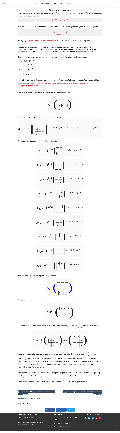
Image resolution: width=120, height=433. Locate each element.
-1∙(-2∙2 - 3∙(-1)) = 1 (76, 250)
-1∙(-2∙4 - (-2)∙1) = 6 (76, 222)
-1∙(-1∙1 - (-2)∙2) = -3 (75, 164)
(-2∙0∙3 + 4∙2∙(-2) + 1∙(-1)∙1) (87, 128)
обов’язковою (30, 364)
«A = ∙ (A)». (81, 325)
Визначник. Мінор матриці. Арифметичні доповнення (36, 393)
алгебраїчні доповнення (28, 86)
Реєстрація (115, 2)
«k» (66, 57)
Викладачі (67, 3)
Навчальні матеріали (53, 3)
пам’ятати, (22, 83)
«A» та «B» (43, 57)
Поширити (49, 411)
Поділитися (61, 411)
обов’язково (85, 80)
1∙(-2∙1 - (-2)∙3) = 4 (75, 207)
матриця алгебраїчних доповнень (41, 41)
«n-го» (33, 13)
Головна (39, 3)
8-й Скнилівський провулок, (70, 419)
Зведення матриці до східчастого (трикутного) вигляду (82, 393)
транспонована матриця (45, 83)
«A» (28, 13)
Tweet (72, 411)
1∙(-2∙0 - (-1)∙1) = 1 (75, 265)
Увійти (114, 5)
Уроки (3, 4)
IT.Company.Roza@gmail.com (65, 431)
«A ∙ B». (88, 382)
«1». (71, 354)
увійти (27, 399)
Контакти (77, 3)
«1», (29, 361)
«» (88, 354)
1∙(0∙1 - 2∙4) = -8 (74, 150)
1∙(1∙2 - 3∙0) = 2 (75, 236)
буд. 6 (55, 421)
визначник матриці (77, 83)
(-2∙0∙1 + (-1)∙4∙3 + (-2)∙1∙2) (63, 128)
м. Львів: (59, 419)
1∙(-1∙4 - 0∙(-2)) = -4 (75, 179)
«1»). (81, 359)
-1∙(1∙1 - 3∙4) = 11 (75, 193)
